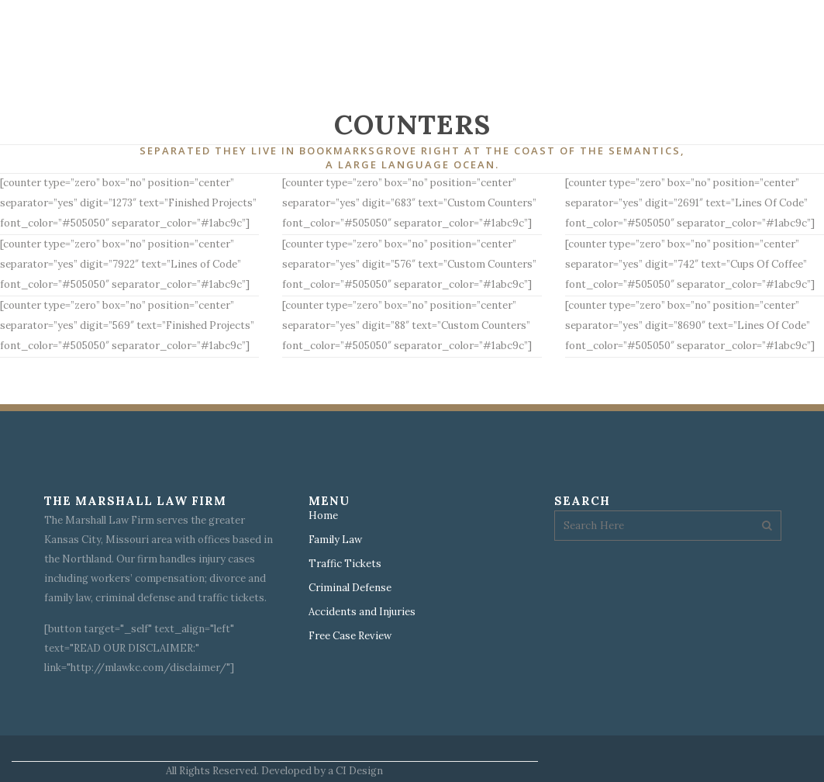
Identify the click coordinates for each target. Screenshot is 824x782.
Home (323, 515)
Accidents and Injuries (362, 612)
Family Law (335, 540)
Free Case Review (350, 636)
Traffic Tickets (345, 564)
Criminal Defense (350, 588)
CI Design (359, 770)
